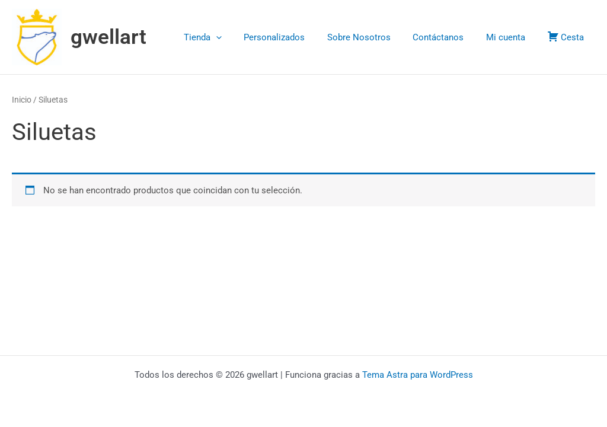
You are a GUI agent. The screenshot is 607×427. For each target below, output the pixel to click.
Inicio (21, 99)
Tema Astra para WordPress (417, 374)
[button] (240, 37)
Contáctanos (449, 37)
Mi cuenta (512, 37)
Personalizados (294, 37)
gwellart (108, 37)
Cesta (568, 36)
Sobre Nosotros (374, 37)
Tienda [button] (227, 37)
